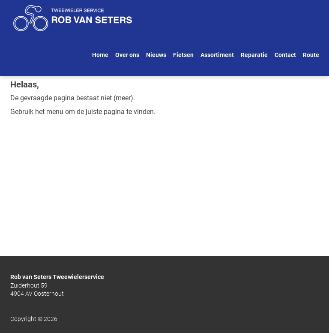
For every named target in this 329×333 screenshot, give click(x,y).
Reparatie (254, 54)
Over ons (127, 54)
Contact (285, 54)
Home (100, 54)
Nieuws (156, 54)
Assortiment (217, 54)
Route (311, 54)
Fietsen (183, 54)
